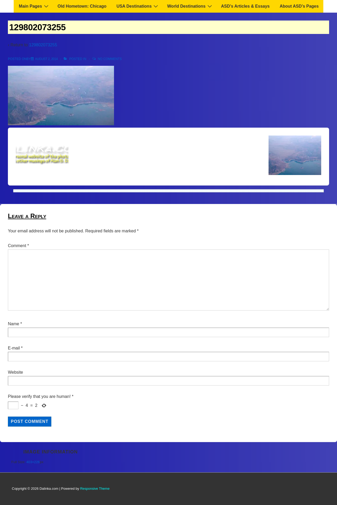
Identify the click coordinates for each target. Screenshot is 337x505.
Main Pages (34, 6)
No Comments (110, 59)
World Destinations (190, 6)
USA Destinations (137, 6)
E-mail (14, 348)
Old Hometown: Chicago (82, 6)
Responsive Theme (95, 489)
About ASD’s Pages (299, 6)
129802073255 (43, 45)
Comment (18, 245)
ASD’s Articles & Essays (245, 6)
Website (15, 372)
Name (13, 324)
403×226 (33, 462)
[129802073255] (46, 59)
